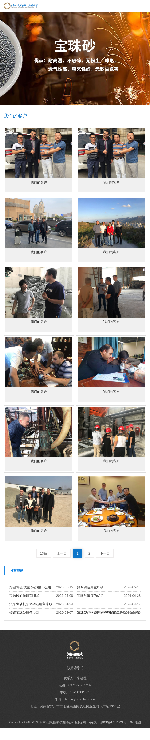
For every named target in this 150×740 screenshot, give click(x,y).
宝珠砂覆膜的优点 (90, 595)
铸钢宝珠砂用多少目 (24, 612)
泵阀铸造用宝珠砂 (90, 587)
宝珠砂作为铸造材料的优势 (97, 612)
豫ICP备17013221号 (113, 722)
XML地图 (135, 722)
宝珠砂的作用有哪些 (24, 595)
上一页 (62, 553)
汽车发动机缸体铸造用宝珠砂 (30, 604)
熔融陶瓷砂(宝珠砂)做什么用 (30, 587)
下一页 (105, 553)
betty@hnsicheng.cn (80, 699)
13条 (43, 553)
